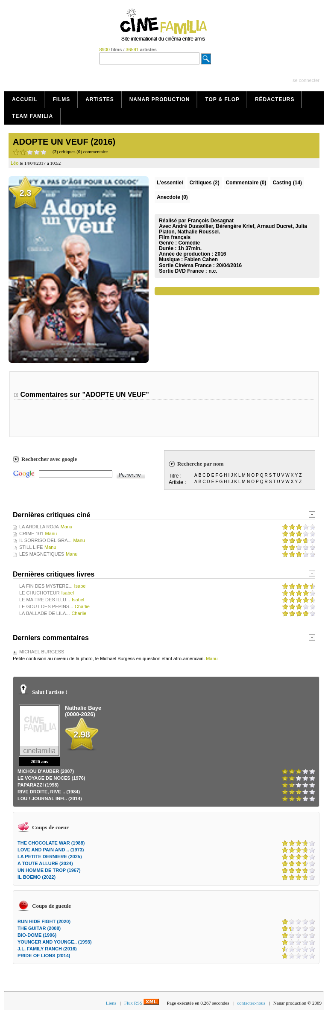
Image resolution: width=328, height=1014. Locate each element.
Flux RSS (141, 1002)
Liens (111, 1002)
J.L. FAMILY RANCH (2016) (47, 948)
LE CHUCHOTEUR (39, 592)
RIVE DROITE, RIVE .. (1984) (49, 791)
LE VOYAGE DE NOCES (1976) (51, 778)
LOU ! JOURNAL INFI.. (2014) (50, 798)
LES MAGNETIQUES (41, 554)
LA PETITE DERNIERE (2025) (50, 856)
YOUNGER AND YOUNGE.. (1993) (55, 941)
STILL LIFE (31, 547)
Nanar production (159, 99)
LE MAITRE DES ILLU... (44, 599)
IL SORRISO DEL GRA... (45, 540)
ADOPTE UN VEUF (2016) (64, 141)
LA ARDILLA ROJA (39, 526)
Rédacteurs (274, 99)
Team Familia (32, 116)
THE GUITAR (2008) (39, 928)
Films (61, 99)
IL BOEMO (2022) (37, 877)
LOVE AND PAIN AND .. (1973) (51, 849)
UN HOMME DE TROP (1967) (49, 870)
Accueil (25, 99)
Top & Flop (222, 99)
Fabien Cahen (201, 259)
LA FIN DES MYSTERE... (46, 586)
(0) (246, 183)
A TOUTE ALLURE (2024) (45, 863)
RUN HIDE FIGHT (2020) (44, 921)
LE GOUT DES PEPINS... (46, 606)
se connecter (306, 80)
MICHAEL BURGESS (41, 651)
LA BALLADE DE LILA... (44, 613)
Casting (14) (287, 183)
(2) (205, 183)
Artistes (99, 99)
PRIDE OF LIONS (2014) (44, 955)
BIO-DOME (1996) (37, 935)
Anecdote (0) (172, 197)
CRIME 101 (31, 533)
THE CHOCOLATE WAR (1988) (51, 842)
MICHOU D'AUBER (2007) (46, 771)
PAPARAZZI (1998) (38, 784)
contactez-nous (251, 1002)
